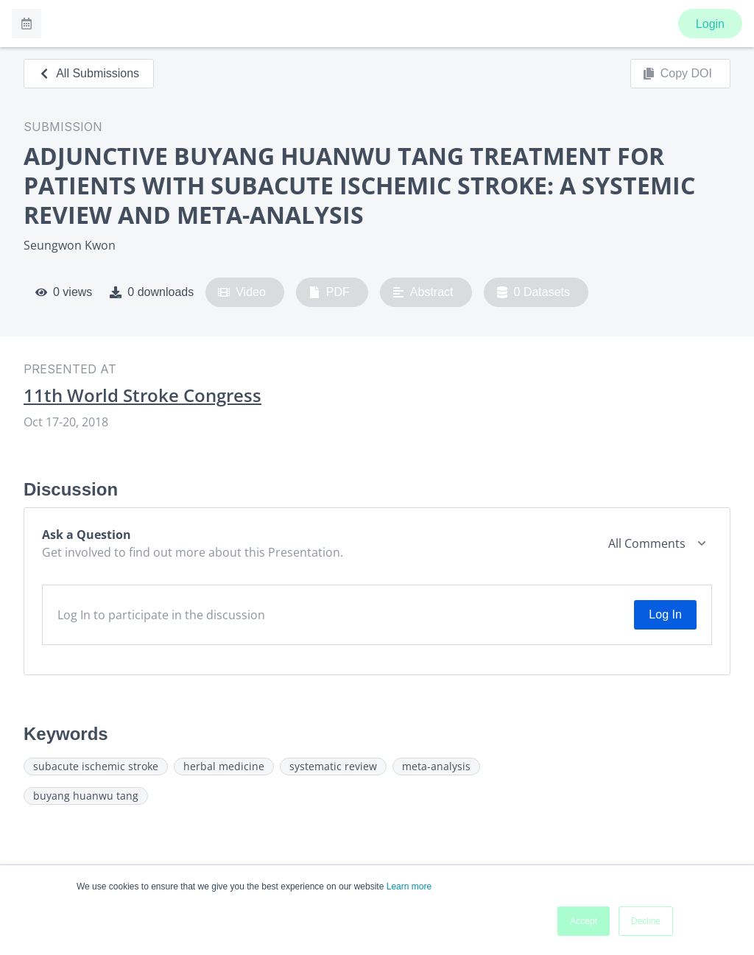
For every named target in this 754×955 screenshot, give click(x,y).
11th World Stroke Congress (142, 395)
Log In (665, 614)
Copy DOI (677, 74)
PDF (329, 292)
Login (710, 24)
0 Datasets (533, 292)
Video (242, 292)
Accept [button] (583, 921)
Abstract (423, 292)
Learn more (409, 886)
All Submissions (88, 73)
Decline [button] (645, 921)
